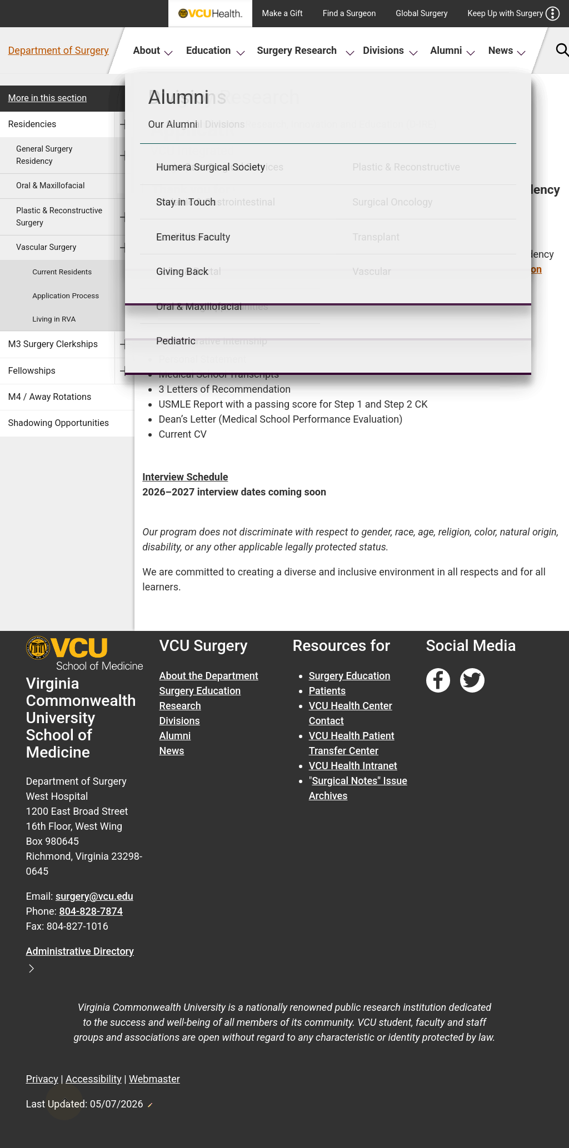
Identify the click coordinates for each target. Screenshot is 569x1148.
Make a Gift (282, 13)
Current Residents (62, 271)
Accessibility (94, 1079)
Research (180, 705)
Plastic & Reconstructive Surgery (59, 217)
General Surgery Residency (44, 155)
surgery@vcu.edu (94, 896)
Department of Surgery (58, 50)
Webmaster (154, 1079)
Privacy (42, 1079)
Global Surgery (421, 13)
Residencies (32, 124)
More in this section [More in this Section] (47, 98)
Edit (149, 1101)
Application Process (65, 295)
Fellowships (32, 370)
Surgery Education (200, 690)
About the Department (208, 675)
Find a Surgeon (349, 13)
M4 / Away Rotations (50, 397)
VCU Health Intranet (353, 765)
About (153, 50)
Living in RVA (54, 318)
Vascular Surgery (46, 247)
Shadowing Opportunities (58, 423)
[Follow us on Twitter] (472, 680)
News (507, 50)
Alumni (453, 50)
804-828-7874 (91, 911)
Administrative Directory (80, 951)
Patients (327, 690)
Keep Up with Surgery (514, 13)
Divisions (390, 50)
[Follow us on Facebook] (438, 680)
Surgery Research (306, 50)
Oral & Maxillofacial (50, 186)
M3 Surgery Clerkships (53, 344)
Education (216, 50)
